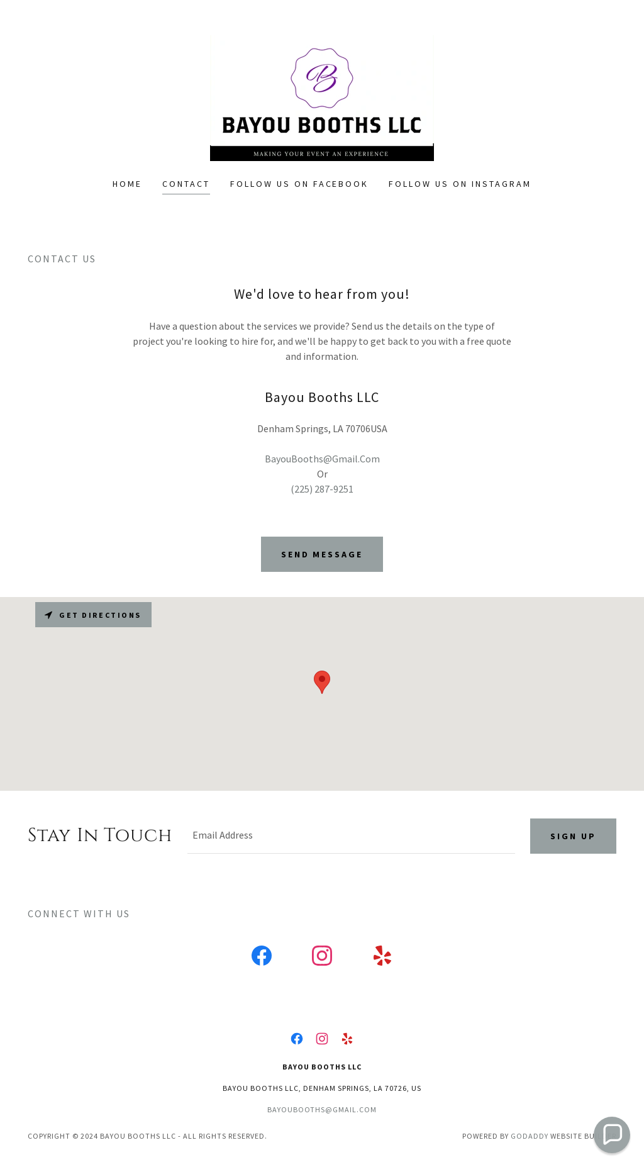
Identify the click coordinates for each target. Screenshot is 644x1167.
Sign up (573, 836)
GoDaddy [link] (529, 1136)
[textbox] (351, 836)
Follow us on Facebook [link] (299, 183)
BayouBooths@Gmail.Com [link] (322, 458)
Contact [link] (186, 183)
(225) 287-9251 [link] (322, 489)
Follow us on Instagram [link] (460, 183)
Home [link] (127, 183)
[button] (612, 1135)
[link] (322, 97)
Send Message (322, 554)
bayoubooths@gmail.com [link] (322, 1109)
